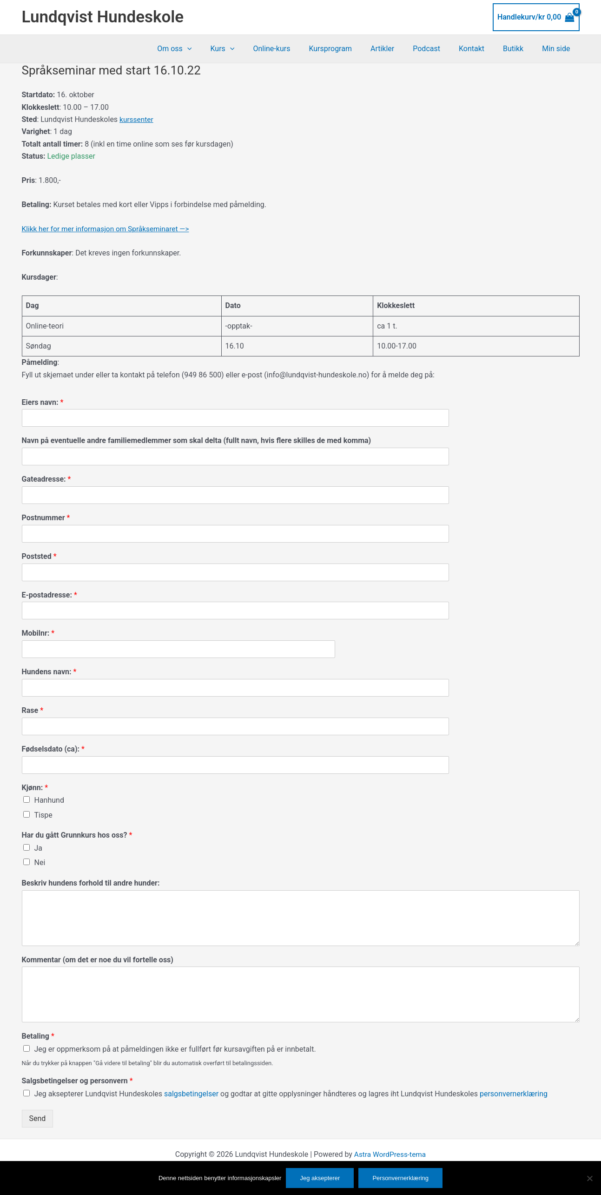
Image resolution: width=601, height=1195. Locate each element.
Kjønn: (35, 787)
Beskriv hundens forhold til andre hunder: (91, 883)
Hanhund (49, 800)
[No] (589, 1178)
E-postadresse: (49, 595)
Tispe (43, 815)
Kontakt (481, 48)
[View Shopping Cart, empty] (536, 17)
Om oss (206, 49)
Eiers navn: (43, 402)
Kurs (250, 49)
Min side (558, 48)
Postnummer (46, 517)
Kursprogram (350, 48)
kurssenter (136, 119)
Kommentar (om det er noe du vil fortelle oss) (97, 959)
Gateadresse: (46, 479)
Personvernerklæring (400, 1178)
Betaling (38, 1036)
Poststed (39, 556)
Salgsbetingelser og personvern (77, 1080)
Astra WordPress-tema (390, 1154)
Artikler (399, 48)
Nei (40, 862)
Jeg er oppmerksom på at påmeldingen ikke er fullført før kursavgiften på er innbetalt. (175, 1049)
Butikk (519, 48)
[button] (219, 49)
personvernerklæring (514, 1093)
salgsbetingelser (192, 1093)
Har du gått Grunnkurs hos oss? (77, 835)
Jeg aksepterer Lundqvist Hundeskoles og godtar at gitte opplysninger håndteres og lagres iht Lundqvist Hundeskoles (291, 1093)
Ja (38, 848)
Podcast (439, 48)
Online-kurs (295, 48)
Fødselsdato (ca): (53, 749)
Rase (33, 710)
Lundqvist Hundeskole (103, 17)
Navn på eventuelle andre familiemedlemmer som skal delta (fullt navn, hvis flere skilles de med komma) (196, 440)
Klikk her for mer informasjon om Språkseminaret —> (109, 228)
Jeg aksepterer (320, 1178)
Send (37, 1118)
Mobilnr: (38, 633)
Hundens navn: (49, 671)
